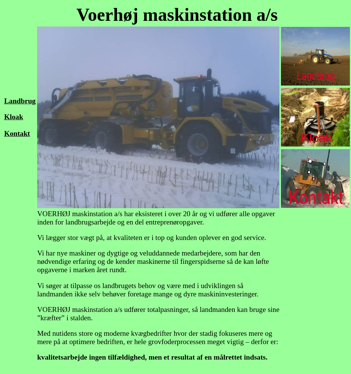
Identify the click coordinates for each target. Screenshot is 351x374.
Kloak (13, 117)
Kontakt (17, 133)
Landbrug (20, 101)
